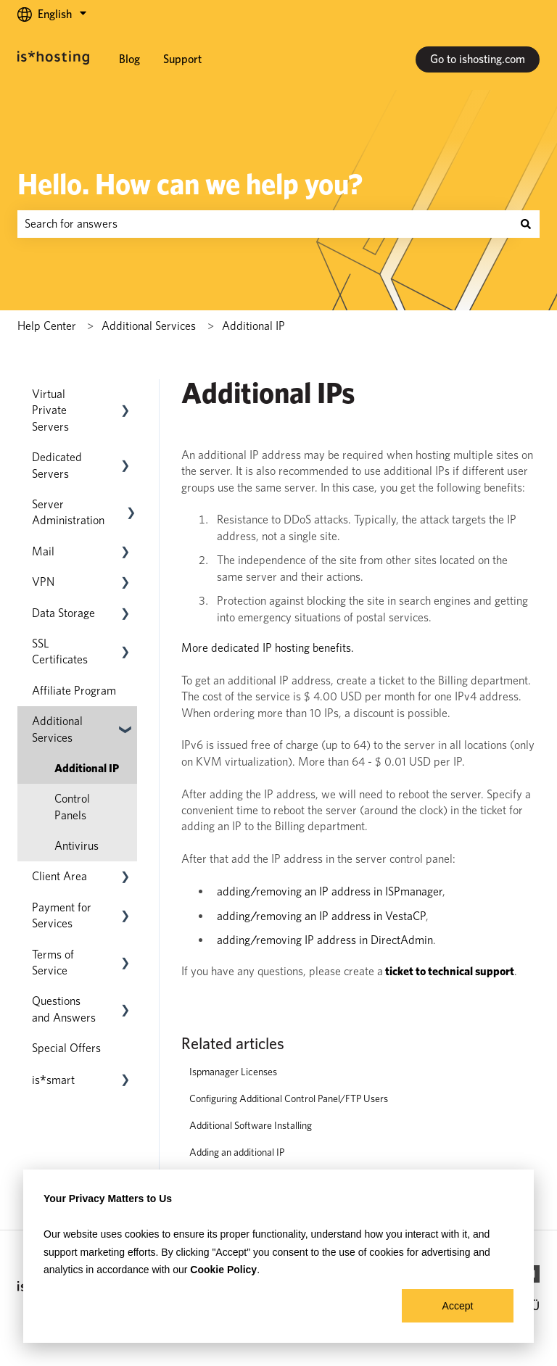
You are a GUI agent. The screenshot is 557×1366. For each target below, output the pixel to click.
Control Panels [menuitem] (72, 806)
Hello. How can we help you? (190, 184)
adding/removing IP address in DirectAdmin (325, 940)
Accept (458, 1306)
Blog (129, 59)
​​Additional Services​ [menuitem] (57, 729)
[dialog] (278, 1256)
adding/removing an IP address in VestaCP (321, 916)
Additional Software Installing (250, 1125)
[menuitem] (53, 1080)
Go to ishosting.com (477, 59)
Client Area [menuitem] (59, 876)
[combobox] (264, 224)
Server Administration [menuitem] (68, 512)
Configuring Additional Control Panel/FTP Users (288, 1098)
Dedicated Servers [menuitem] (57, 465)
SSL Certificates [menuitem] (60, 651)
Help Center (46, 326)
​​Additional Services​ (149, 326)
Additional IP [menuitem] (86, 768)
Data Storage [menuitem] (63, 613)
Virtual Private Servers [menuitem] (50, 410)
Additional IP (253, 326)
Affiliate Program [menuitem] (74, 691)
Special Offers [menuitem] (66, 1048)
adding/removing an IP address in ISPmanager (329, 891)
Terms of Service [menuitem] (53, 962)
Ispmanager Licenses (233, 1071)
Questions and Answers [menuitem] (64, 1009)
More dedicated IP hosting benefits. (267, 648)
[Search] (526, 224)
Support (182, 59)
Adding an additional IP (236, 1152)
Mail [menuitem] (43, 551)
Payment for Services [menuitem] (61, 915)
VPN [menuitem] (43, 582)
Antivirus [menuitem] (76, 846)
